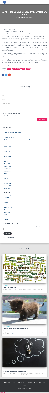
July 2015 (6, 173)
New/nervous (7, 382)
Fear (5, 200)
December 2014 (7, 183)
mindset (12, 70)
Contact (24, 385)
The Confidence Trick (8, 130)
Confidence (6, 197)
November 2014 (7, 185)
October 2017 (7, 151)
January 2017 (7, 153)
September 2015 (7, 171)
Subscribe (7, 233)
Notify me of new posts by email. (9, 115)
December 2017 (7, 146)
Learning (9, 68)
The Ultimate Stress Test (9, 137)
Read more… (38, 290)
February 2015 (7, 178)
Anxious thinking (7, 195)
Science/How (29, 382)
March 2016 (6, 161)
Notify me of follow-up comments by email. (11, 113)
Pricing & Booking (37, 382)
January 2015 (7, 180)
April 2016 (6, 158)
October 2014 (7, 188)
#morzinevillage (7, 70)
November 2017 (7, 149)
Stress (5, 217)
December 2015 (7, 166)
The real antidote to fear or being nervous (12, 132)
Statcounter (2, 392)
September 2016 (7, 156)
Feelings (6, 202)
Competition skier (20, 382)
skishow (20, 70)
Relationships (7, 212)
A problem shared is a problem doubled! (12, 134)
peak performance (16, 68)
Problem (6, 209)
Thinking (28, 68)
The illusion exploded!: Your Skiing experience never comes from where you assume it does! (23, 139)
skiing (23, 68)
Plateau (13, 382)
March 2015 (6, 176)
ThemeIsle (29, 388)
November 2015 (7, 168)
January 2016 (7, 163)
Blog (44, 382)
